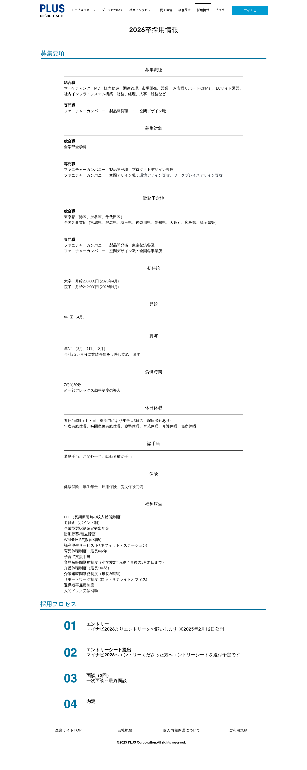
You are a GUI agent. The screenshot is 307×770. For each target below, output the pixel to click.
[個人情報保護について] (181, 730)
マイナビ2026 (100, 629)
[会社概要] (125, 730)
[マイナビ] (250, 10)
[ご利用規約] (238, 730)
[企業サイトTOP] (68, 730)
